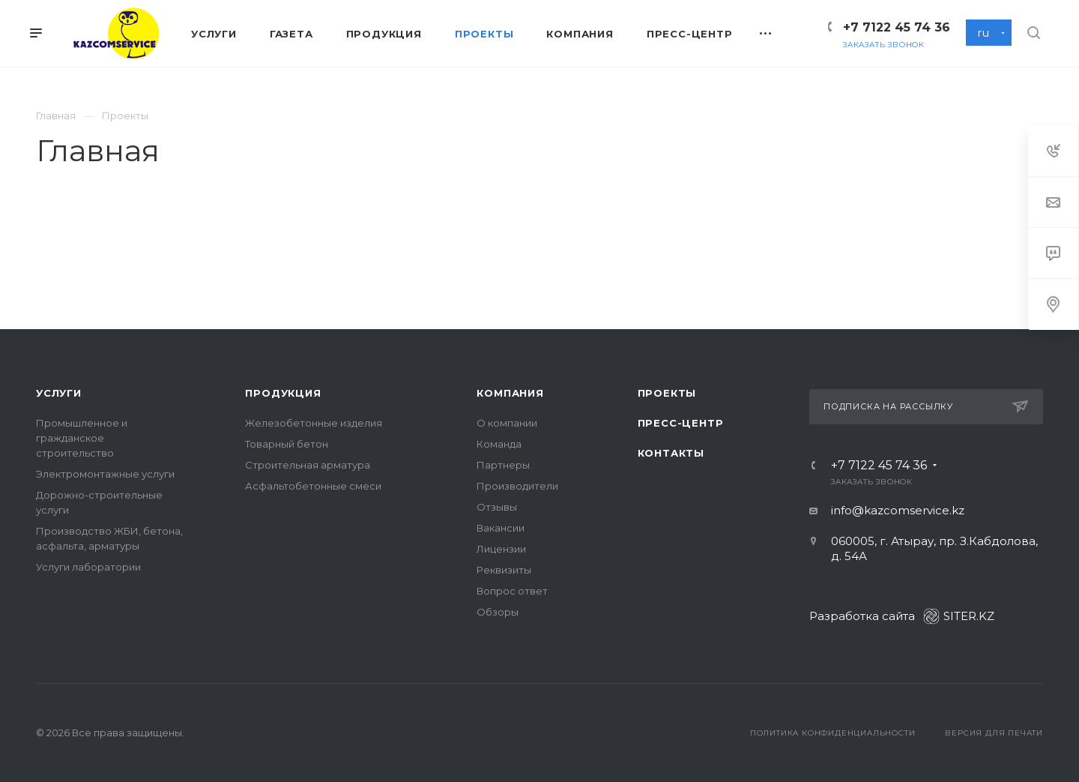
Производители (517, 486)
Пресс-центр (681, 423)
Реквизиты (504, 570)
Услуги (59, 393)
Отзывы (497, 507)
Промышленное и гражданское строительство (81, 438)
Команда (499, 444)
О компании (507, 423)
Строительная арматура (307, 465)
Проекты (667, 393)
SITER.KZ (958, 616)
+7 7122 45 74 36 (896, 27)
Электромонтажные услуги (105, 474)
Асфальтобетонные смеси (313, 486)
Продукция (283, 393)
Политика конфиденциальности (833, 733)
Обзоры (498, 612)
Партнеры (503, 465)
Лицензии (501, 549)
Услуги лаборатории (88, 567)
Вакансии (501, 528)
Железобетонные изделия (313, 423)
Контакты (671, 453)
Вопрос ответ (512, 591)
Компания (510, 393)
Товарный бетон (286, 444)
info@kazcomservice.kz (897, 510)
